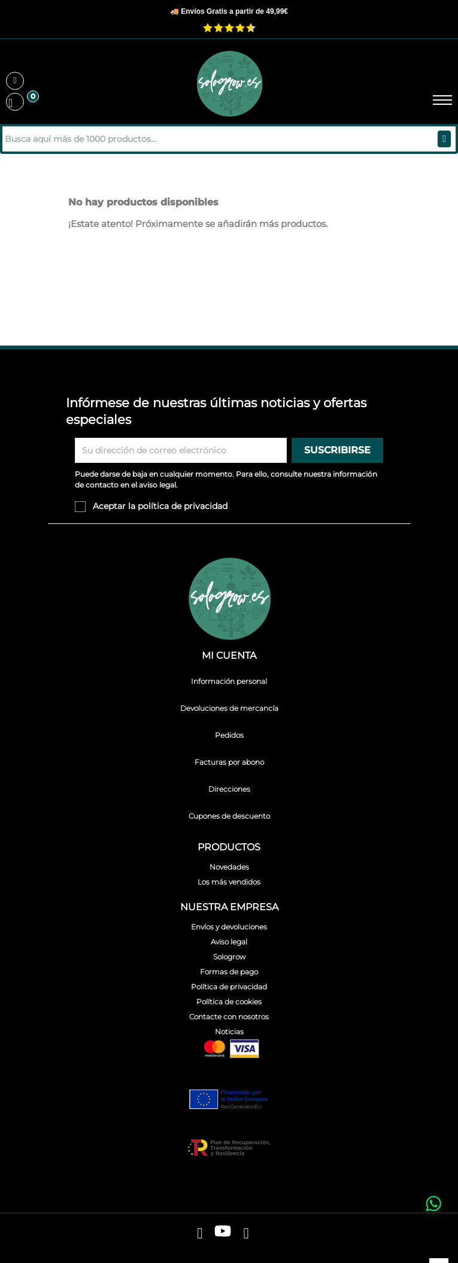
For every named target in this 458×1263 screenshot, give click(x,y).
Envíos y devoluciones (229, 926)
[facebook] (199, 1233)
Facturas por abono (229, 762)
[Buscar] (83, 139)
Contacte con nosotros (229, 1016)
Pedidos (229, 735)
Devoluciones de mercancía (229, 708)
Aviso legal (229, 941)
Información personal (229, 681)
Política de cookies (229, 1001)
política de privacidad (183, 506)
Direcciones (229, 789)
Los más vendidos (229, 881)
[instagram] (246, 1233)
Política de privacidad (229, 986)
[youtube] (222, 1233)
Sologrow (229, 956)
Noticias (229, 1031)
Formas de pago (229, 971)
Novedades (229, 866)
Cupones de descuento (229, 815)
